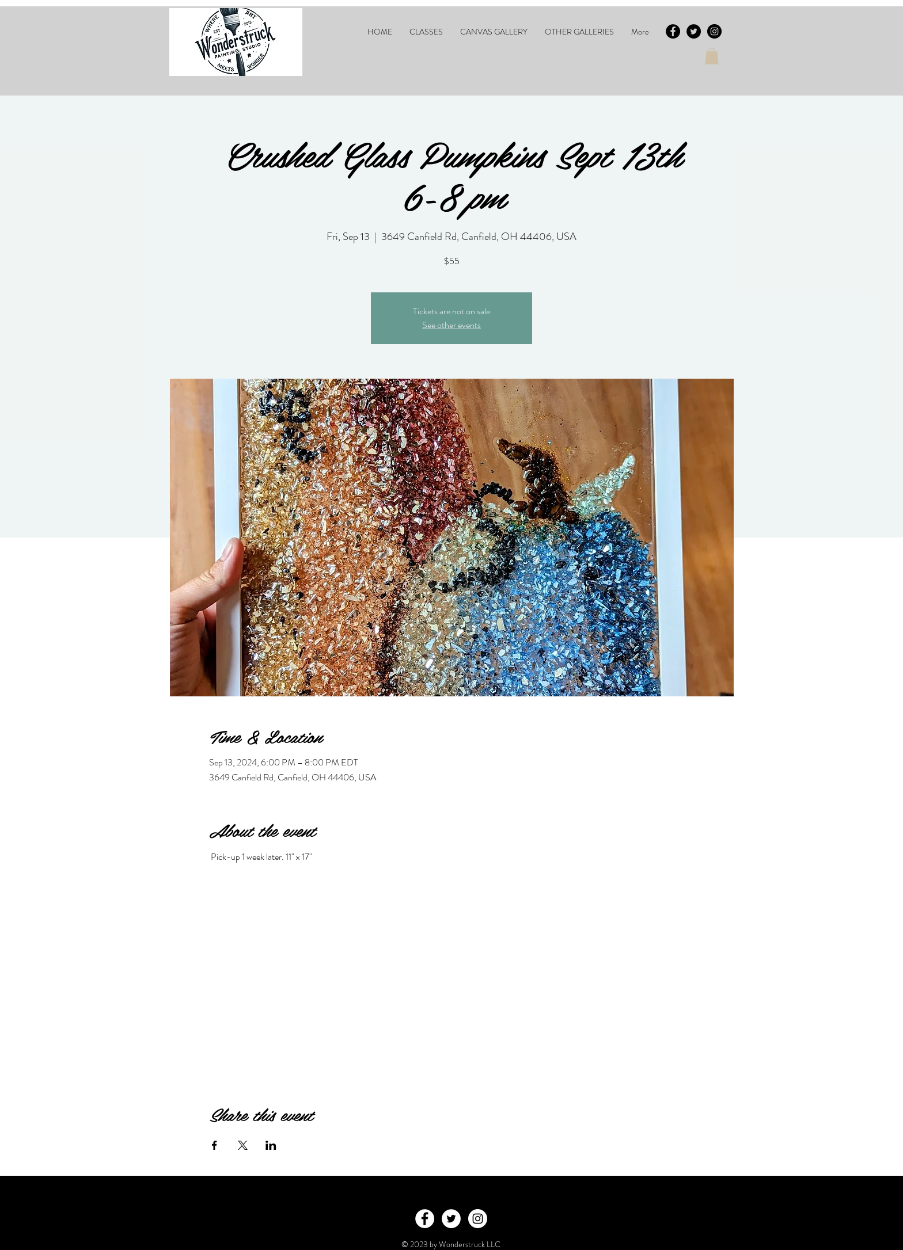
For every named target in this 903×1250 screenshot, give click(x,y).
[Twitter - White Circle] (451, 1218)
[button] (426, 32)
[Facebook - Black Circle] (673, 31)
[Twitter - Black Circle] (693, 31)
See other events (451, 324)
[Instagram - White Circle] (477, 1218)
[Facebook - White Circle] (424, 1218)
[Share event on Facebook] (214, 1145)
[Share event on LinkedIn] (270, 1145)
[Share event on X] (242, 1145)
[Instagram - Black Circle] (714, 31)
